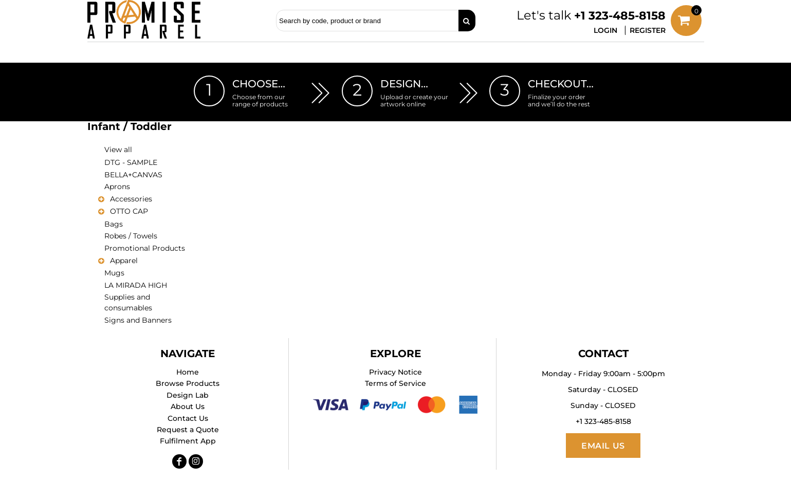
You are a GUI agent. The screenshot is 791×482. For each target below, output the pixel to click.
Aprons (117, 186)
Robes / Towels (130, 235)
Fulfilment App (188, 441)
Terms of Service (395, 383)
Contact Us (188, 418)
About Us (188, 406)
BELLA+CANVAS (133, 174)
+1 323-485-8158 (620, 16)
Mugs (114, 272)
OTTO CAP (129, 211)
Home (187, 372)
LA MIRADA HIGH (135, 285)
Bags (113, 224)
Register (648, 30)
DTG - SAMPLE (130, 162)
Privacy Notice (395, 372)
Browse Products (187, 383)
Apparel (124, 260)
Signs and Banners (138, 320)
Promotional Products (144, 248)
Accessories (131, 198)
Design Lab (188, 395)
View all (118, 149)
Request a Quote (188, 429)
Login (605, 30)
